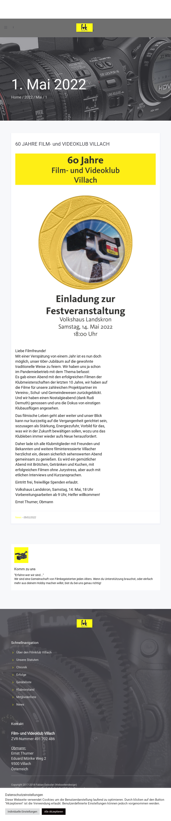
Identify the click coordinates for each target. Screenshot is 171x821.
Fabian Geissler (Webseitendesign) (56, 784)
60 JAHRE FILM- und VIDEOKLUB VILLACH (62, 144)
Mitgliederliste (26, 697)
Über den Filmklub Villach (33, 652)
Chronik (21, 667)
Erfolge (21, 675)
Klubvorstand (25, 689)
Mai (39, 97)
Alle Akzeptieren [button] (53, 811)
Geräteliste (23, 682)
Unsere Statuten (27, 660)
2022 (28, 97)
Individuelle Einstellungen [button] (22, 811)
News (18, 517)
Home (16, 97)
